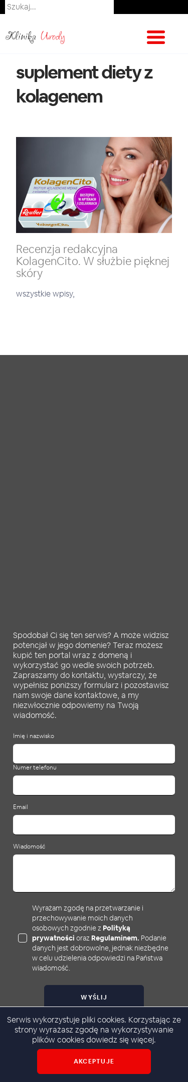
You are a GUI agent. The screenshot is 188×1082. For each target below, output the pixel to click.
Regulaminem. (115, 938)
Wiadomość (29, 846)
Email (20, 807)
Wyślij (94, 998)
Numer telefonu (35, 768)
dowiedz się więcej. (121, 1039)
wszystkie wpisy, (45, 293)
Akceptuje (94, 1062)
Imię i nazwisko (33, 736)
